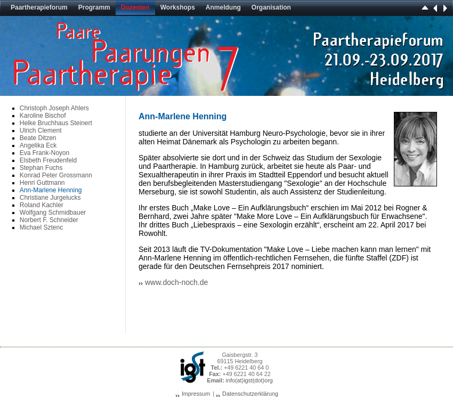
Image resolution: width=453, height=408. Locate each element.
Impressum (196, 393)
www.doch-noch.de (176, 282)
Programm (94, 7)
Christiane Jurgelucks (50, 197)
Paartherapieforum (39, 7)
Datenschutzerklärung (250, 393)
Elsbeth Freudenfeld (48, 160)
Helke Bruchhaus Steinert (56, 123)
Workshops (177, 7)
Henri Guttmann (42, 182)
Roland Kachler (41, 205)
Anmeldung (223, 7)
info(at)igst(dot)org (249, 380)
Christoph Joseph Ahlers (54, 108)
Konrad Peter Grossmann (56, 175)
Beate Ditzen (38, 138)
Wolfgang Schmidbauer (53, 212)
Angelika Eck (38, 145)
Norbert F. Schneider (49, 220)
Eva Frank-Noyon (44, 153)
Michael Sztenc (41, 227)
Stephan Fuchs (41, 168)
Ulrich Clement (41, 130)
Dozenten (135, 7)
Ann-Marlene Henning (51, 190)
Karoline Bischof (43, 115)
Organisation (271, 7)
